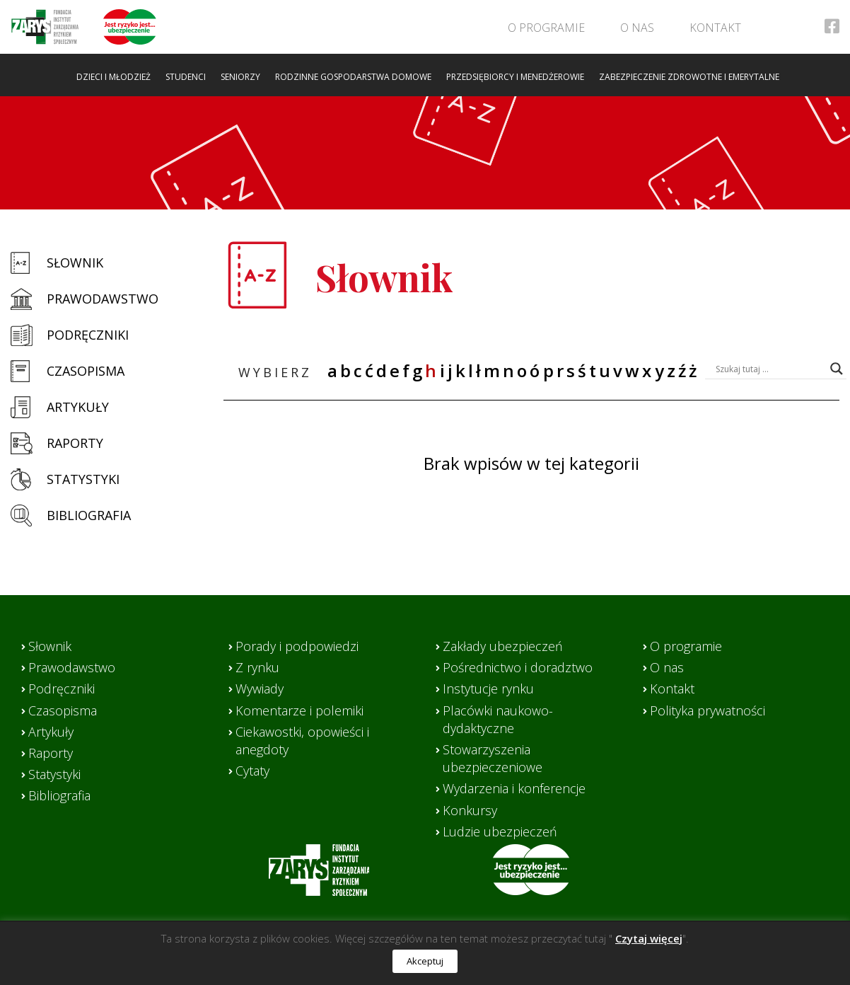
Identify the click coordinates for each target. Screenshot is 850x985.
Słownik (75, 262)
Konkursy (470, 810)
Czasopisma (85, 370)
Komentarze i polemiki (299, 710)
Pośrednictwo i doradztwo (518, 667)
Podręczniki (88, 334)
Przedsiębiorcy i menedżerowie (515, 77)
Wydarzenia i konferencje (514, 788)
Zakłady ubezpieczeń (503, 646)
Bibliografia (89, 515)
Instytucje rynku (488, 688)
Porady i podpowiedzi (297, 646)
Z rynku (257, 667)
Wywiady (259, 688)
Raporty (75, 442)
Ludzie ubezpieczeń (500, 831)
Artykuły (78, 406)
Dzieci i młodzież (113, 77)
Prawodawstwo (102, 298)
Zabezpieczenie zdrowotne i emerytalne (689, 77)
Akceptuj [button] (425, 961)
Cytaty (252, 770)
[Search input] (769, 369)
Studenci (185, 77)
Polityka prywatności (707, 710)
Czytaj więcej (648, 938)
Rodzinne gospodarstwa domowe (353, 77)
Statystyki (83, 479)
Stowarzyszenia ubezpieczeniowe (492, 758)
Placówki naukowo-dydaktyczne (498, 719)
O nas (637, 27)
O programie (546, 27)
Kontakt (715, 27)
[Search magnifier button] (836, 369)
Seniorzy (240, 77)
